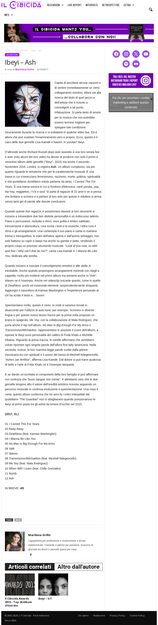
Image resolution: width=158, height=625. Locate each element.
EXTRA (129, 5)
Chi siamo (83, 615)
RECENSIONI (55, 5)
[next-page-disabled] (99, 566)
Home (7, 50)
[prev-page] (94, 566)
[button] (150, 9)
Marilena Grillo (24, 69)
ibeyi (18, 520)
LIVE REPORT (74, 5)
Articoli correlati (29, 566)
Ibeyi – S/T (45, 598)
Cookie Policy (137, 615)
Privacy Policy (117, 615)
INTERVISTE (92, 5)
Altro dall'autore (78, 566)
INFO (8, 15)
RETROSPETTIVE (111, 5)
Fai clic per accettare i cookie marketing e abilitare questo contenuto (131, 102)
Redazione (99, 615)
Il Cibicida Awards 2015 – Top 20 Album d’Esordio (18, 602)
